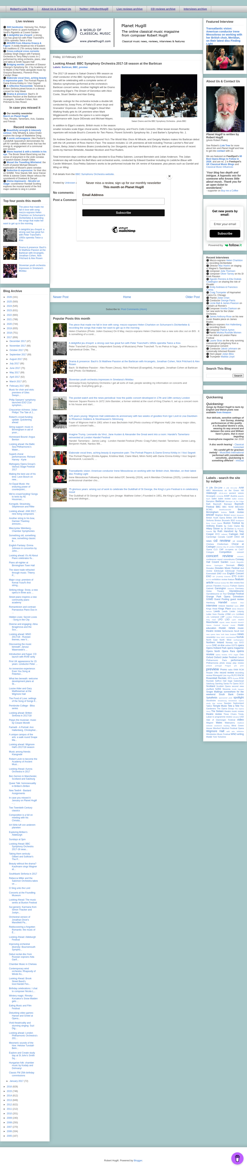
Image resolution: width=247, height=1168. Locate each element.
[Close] (169, 176)
